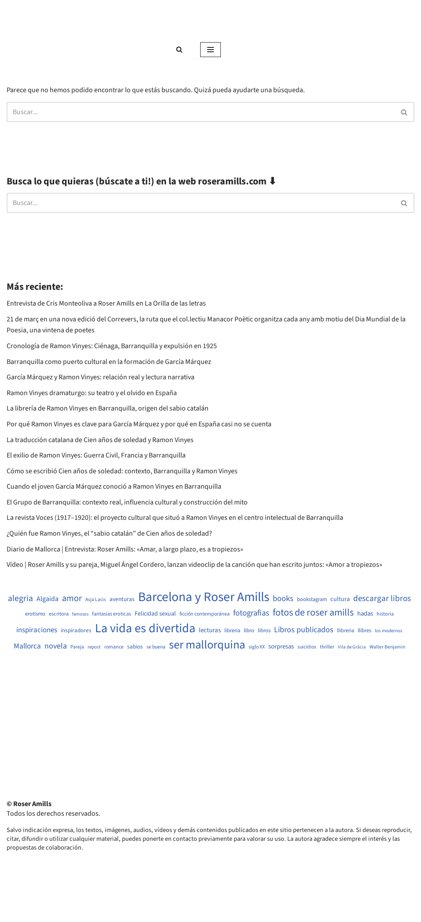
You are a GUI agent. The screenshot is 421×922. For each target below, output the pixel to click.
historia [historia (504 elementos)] (385, 614)
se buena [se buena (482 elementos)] (155, 647)
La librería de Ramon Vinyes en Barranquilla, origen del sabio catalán (108, 408)
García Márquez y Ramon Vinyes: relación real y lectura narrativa (100, 377)
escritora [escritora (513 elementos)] (59, 614)
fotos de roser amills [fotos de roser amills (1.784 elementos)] (313, 612)
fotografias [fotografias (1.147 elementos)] (251, 613)
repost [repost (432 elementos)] (94, 647)
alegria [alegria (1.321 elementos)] (20, 599)
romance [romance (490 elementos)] (114, 647)
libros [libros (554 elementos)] (264, 630)
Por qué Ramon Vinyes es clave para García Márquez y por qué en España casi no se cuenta (139, 424)
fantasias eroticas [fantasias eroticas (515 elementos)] (111, 614)
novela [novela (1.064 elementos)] (55, 646)
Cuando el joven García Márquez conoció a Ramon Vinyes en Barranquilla (114, 486)
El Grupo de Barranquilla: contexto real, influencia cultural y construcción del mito (127, 502)
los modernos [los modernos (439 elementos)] (389, 630)
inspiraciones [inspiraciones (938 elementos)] (36, 630)
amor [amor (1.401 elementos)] (72, 598)
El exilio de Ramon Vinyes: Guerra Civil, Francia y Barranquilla (96, 455)
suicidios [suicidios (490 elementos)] (306, 647)
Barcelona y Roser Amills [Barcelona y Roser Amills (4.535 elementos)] (203, 597)
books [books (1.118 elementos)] (283, 598)
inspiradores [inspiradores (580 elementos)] (76, 630)
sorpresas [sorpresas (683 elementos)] (281, 646)
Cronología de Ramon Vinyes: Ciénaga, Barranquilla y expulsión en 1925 (112, 346)
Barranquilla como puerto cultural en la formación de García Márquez (109, 362)
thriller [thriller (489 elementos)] (327, 647)
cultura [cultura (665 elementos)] (340, 599)
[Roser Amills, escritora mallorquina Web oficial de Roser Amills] (211, 20)
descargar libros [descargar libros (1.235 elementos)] (382, 599)
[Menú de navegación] (210, 49)
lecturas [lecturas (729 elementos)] (210, 630)
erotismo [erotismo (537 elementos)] (35, 614)
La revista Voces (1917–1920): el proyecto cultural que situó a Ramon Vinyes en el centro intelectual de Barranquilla (175, 517)
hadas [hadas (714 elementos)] (365, 613)
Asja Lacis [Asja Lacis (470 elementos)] (95, 599)
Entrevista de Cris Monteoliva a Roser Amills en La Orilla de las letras (106, 303)
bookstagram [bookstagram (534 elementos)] (312, 599)
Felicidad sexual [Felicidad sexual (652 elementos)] (155, 614)
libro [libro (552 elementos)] (249, 630)
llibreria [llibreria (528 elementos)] (345, 630)
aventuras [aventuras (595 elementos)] (122, 599)
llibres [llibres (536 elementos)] (364, 630)
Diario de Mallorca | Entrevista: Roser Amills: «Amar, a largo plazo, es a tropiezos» (125, 549)
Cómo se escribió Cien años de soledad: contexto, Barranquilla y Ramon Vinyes (122, 471)
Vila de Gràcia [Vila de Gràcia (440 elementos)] (352, 647)
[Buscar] (179, 49)
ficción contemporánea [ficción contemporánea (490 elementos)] (204, 614)
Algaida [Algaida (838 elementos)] (48, 599)
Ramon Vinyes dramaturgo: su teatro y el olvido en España (92, 393)
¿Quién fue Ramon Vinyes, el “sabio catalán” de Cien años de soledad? (109, 533)
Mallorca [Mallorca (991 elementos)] (27, 646)
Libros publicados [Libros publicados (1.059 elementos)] (303, 629)
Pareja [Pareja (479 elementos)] (77, 647)
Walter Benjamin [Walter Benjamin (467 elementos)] (387, 647)
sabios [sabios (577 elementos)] (135, 647)
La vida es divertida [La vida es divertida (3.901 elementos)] (145, 628)
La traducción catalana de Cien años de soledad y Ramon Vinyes (100, 440)
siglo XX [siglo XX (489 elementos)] (257, 647)
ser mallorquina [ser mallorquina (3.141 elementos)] (207, 645)
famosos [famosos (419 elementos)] (80, 614)
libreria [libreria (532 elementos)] (232, 630)
